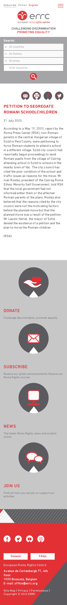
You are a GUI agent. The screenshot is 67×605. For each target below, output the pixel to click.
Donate (16, 556)
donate (12, 311)
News (10, 426)
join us (12, 486)
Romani (22, 5)
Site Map (9, 590)
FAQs (42, 556)
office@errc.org (26, 583)
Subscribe (10, 5)
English (33, 5)
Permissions (39, 590)
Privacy (23, 590)
